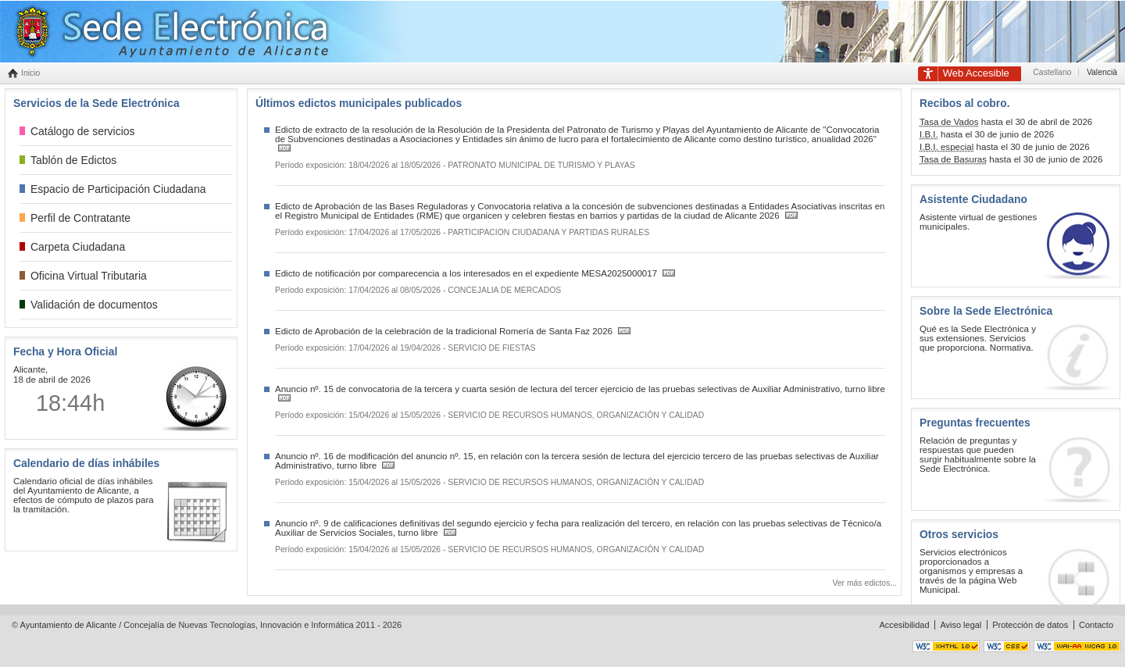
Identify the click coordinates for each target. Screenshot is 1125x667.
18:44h (70, 403)
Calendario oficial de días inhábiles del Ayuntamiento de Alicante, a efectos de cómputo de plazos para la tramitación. (83, 495)
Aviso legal (960, 625)
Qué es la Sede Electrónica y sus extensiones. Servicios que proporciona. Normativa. (978, 338)
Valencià (1102, 72)
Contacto (1096, 625)
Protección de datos (1030, 625)
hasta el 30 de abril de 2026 (1006, 122)
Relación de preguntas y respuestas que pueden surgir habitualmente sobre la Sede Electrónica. (978, 454)
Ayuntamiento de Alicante (68, 625)
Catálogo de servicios (82, 131)
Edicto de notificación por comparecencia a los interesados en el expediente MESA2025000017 (467, 273)
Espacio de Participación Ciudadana (117, 189)
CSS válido (1007, 646)
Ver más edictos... (864, 583)
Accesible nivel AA (1077, 646)
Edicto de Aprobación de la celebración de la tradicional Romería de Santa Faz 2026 (445, 331)
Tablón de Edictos (73, 160)
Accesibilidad (904, 625)
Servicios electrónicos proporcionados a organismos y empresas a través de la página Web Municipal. (971, 571)
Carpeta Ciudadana (77, 247)
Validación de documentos (94, 304)
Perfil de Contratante (80, 218)
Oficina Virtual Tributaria (88, 275)
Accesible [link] (976, 73)
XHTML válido (946, 646)
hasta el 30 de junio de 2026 (987, 135)
